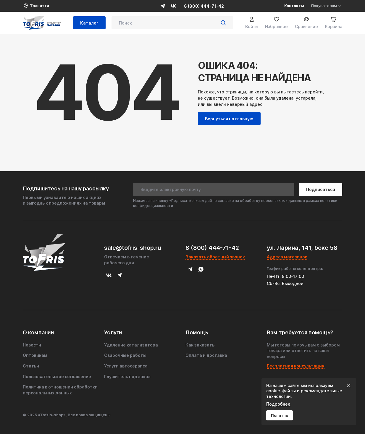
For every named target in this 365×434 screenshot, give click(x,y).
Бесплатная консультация (295, 365)
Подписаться (320, 189)
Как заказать (199, 344)
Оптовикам (35, 355)
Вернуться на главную (229, 118)
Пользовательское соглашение (57, 376)
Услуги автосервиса (126, 365)
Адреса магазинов (287, 256)
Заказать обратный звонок (215, 256)
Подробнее (278, 404)
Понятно (279, 415)
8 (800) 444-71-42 (204, 6)
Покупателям (326, 5)
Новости (32, 344)
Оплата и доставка (206, 355)
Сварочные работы (125, 355)
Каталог (89, 22)
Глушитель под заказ (127, 376)
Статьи (31, 365)
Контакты (294, 5)
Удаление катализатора (131, 344)
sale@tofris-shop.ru (132, 247)
